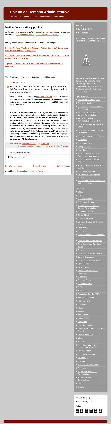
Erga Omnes (83, 291)
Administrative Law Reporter (89, 100)
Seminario (82, 368)
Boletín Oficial (83, 215)
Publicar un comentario (17, 157)
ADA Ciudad (83, 195)
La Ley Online (83, 318)
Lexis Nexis (82, 150)
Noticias (81, 341)
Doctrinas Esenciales (86, 280)
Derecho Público (84, 267)
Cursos (80, 250)
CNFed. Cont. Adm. (85, 218)
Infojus (80, 308)
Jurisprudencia (83, 315)
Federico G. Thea (87, 29)
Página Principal (39, 166)
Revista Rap (83, 358)
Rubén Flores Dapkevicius (88, 365)
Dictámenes (82, 277)
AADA (80, 192)
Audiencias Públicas (86, 212)
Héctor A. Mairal (84, 301)
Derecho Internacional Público (89, 261)
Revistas (64, 146)
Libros (80, 338)
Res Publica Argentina (86, 171)
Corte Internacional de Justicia (90, 241)
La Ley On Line (84, 147)
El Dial (80, 287)
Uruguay (81, 387)
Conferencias (83, 228)
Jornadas (81, 311)
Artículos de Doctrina (35, 146)
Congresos (82, 231)
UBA (79, 383)
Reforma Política (84, 351)
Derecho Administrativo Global (90, 254)
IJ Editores (82, 304)
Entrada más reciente (13, 166)
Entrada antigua (63, 166)
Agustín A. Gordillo (85, 103)
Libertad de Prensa (85, 335)
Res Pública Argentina (86, 354)
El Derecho (82, 140)
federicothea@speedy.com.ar (47, 35)
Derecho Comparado (86, 257)
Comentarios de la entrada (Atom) (30, 171)
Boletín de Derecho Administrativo (40, 12)
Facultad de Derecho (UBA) (89, 294)
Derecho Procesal (85, 264)
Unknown (84, 33)
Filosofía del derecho (86, 298)
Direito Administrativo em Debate (91, 136)
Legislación (82, 322)
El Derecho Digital (85, 284)
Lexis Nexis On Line (44, 97)
